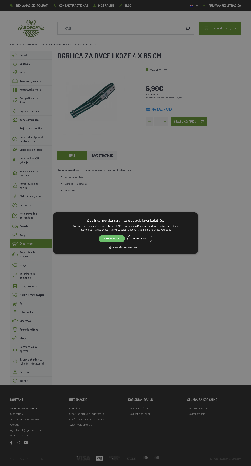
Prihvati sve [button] (112, 238)
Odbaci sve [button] (140, 238)
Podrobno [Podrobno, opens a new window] (166, 229)
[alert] (125, 233)
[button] (125, 247)
